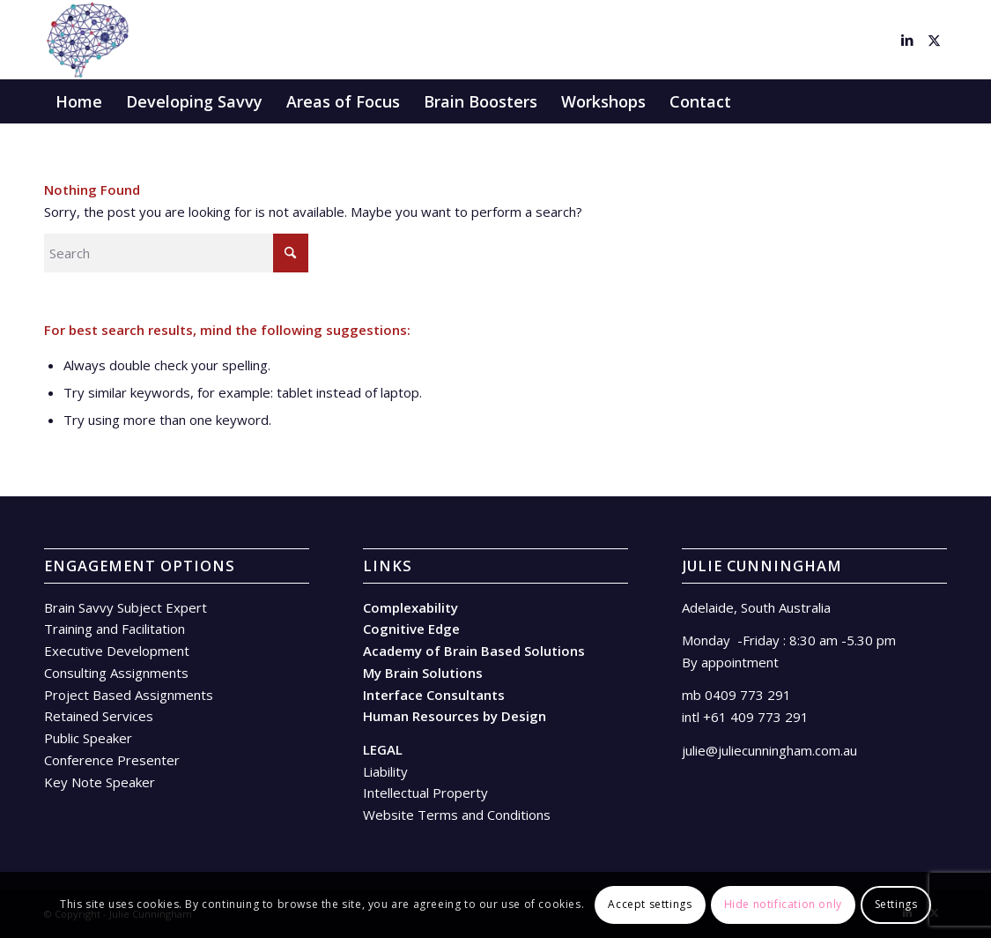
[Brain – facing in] (86, 39)
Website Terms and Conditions (457, 814)
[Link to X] (934, 39)
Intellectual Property (425, 792)
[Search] (935, 101)
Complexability (410, 607)
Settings (896, 904)
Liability (385, 771)
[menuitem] (79, 101)
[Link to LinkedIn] (907, 39)
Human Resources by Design (454, 716)
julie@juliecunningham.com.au (769, 750)
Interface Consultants (434, 695)
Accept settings (649, 904)
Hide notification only (783, 904)
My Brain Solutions (423, 672)
